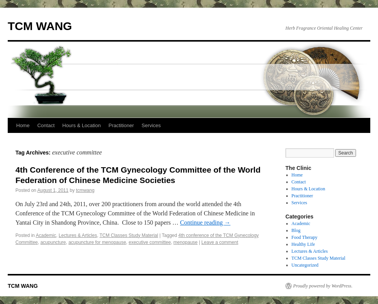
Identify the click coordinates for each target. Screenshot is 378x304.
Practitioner (121, 125)
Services (151, 125)
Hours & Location (81, 125)
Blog (296, 230)
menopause (186, 242)
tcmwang (85, 190)
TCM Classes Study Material (129, 235)
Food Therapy (304, 237)
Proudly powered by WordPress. (323, 286)
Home (23, 125)
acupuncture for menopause (97, 242)
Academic (46, 235)
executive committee (150, 242)
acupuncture (53, 242)
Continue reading (205, 222)
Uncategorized (305, 265)
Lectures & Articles (78, 235)
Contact (46, 125)
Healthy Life (303, 244)
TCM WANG (40, 26)
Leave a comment (219, 242)
